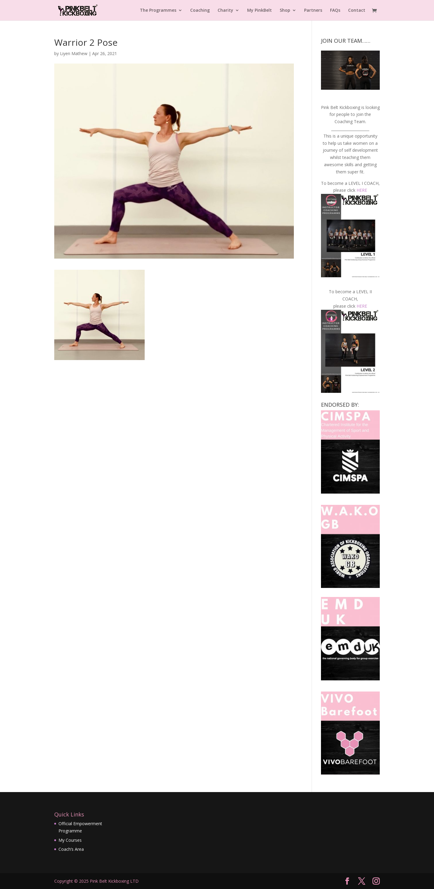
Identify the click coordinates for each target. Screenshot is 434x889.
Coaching (200, 10)
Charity (225, 10)
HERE (362, 190)
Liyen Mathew (73, 53)
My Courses (70, 840)
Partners (313, 10)
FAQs (335, 10)
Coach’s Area (71, 849)
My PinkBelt (259, 10)
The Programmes (158, 10)
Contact (356, 10)
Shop (285, 10)
